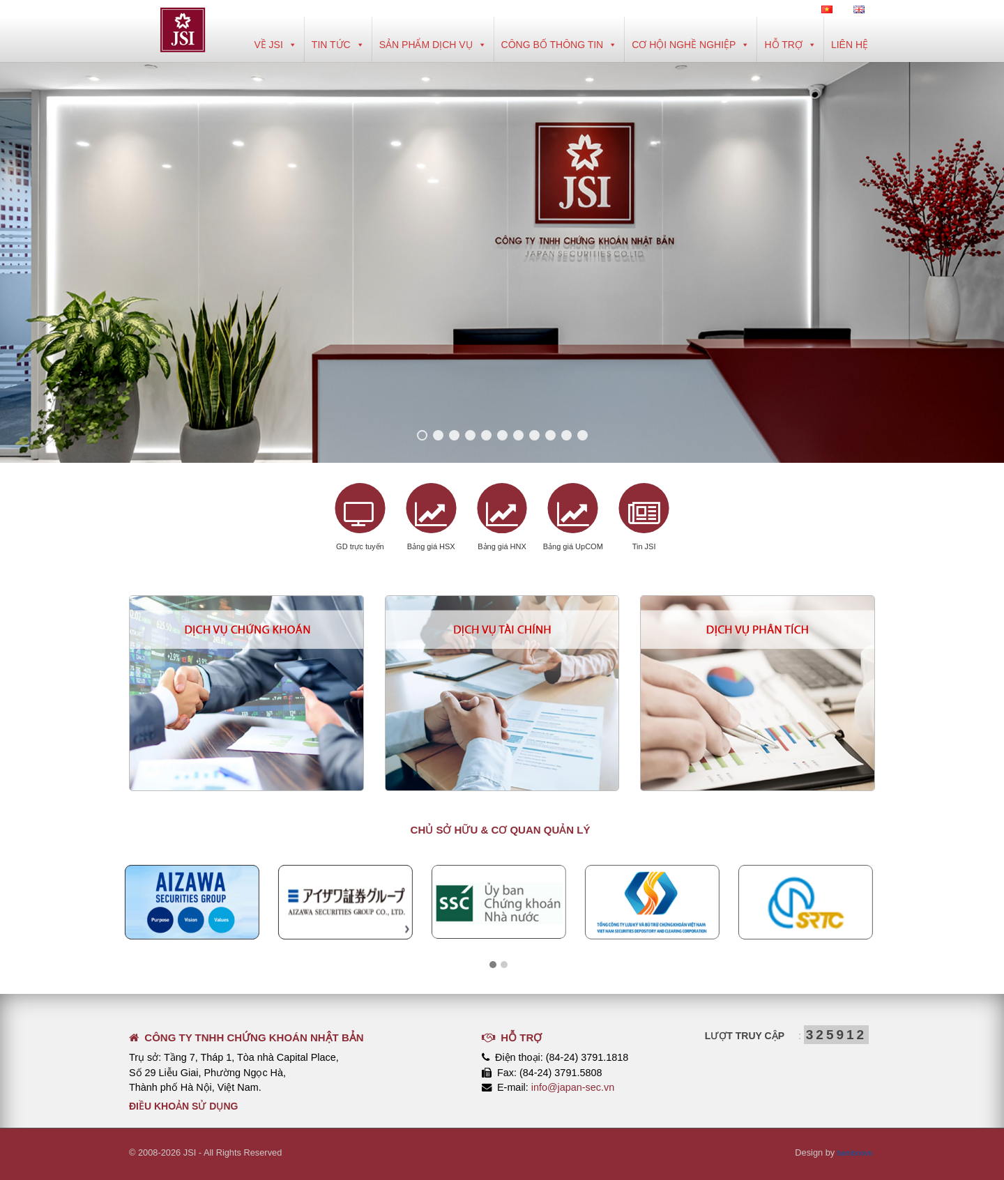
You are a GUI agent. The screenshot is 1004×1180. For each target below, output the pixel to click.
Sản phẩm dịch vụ (433, 44)
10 (566, 435)
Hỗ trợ (790, 44)
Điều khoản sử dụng (183, 1106)
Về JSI (275, 44)
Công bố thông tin (559, 44)
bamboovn (852, 1152)
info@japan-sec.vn (572, 1087)
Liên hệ (849, 44)
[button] (493, 965)
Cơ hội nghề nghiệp (691, 44)
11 (582, 435)
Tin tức (338, 44)
